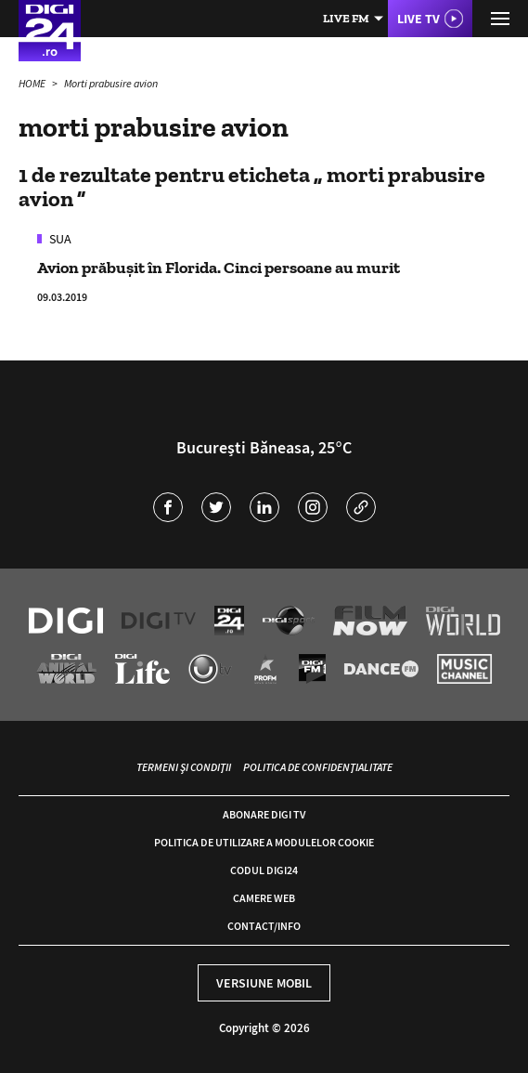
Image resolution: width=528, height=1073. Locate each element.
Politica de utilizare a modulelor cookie (264, 842)
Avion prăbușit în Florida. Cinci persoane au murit (218, 267)
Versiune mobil (264, 983)
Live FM (346, 18)
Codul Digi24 (264, 870)
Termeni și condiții (183, 767)
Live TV (418, 18)
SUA (58, 238)
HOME (33, 83)
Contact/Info (264, 926)
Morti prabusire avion (111, 83)
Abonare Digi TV (264, 814)
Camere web (264, 898)
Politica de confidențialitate (318, 767)
